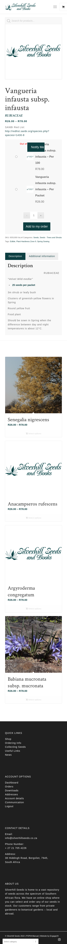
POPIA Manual (32, 936)
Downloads (11, 790)
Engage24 (54, 936)
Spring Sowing (43, 241)
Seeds (36, 237)
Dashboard (11, 782)
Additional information (42, 256)
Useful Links (12, 750)
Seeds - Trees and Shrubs (51, 237)
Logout (9, 806)
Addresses (11, 794)
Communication (14, 802)
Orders (9, 786)
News (8, 754)
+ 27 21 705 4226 (15, 848)
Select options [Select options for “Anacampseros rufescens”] (33, 518)
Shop (8, 739)
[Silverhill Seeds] (28, 7)
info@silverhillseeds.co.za (21, 838)
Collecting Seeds (15, 747)
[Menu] (55, 7)
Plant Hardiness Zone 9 (26, 241)
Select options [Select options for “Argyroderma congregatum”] (33, 609)
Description (15, 256)
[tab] (15, 256)
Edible (12, 241)
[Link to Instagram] (59, 940)
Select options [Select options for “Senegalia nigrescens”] (33, 434)
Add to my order (37, 226)
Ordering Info (13, 743)
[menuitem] (56, 7)
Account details (14, 798)
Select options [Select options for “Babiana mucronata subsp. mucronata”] (33, 700)
